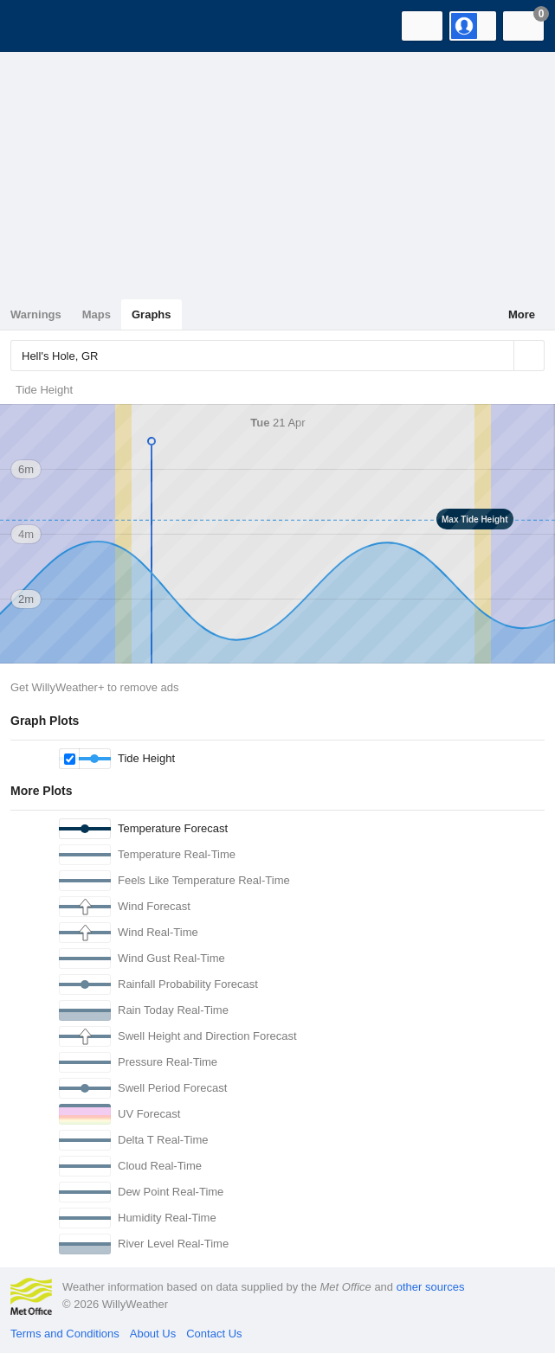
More (521, 314)
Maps (96, 314)
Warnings (35, 314)
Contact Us (214, 1333)
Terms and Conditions (64, 1333)
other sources (431, 1286)
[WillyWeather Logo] (39, 26)
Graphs (151, 314)
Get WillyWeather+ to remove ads (94, 687)
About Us (153, 1333)
